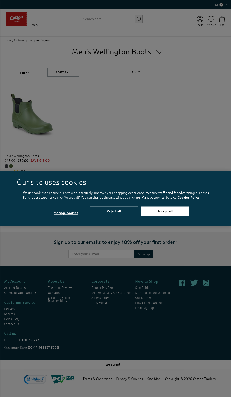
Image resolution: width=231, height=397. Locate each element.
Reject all (114, 211)
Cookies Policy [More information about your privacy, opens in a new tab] (189, 198)
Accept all (165, 211)
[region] (115, 198)
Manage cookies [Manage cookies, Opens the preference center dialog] (66, 213)
